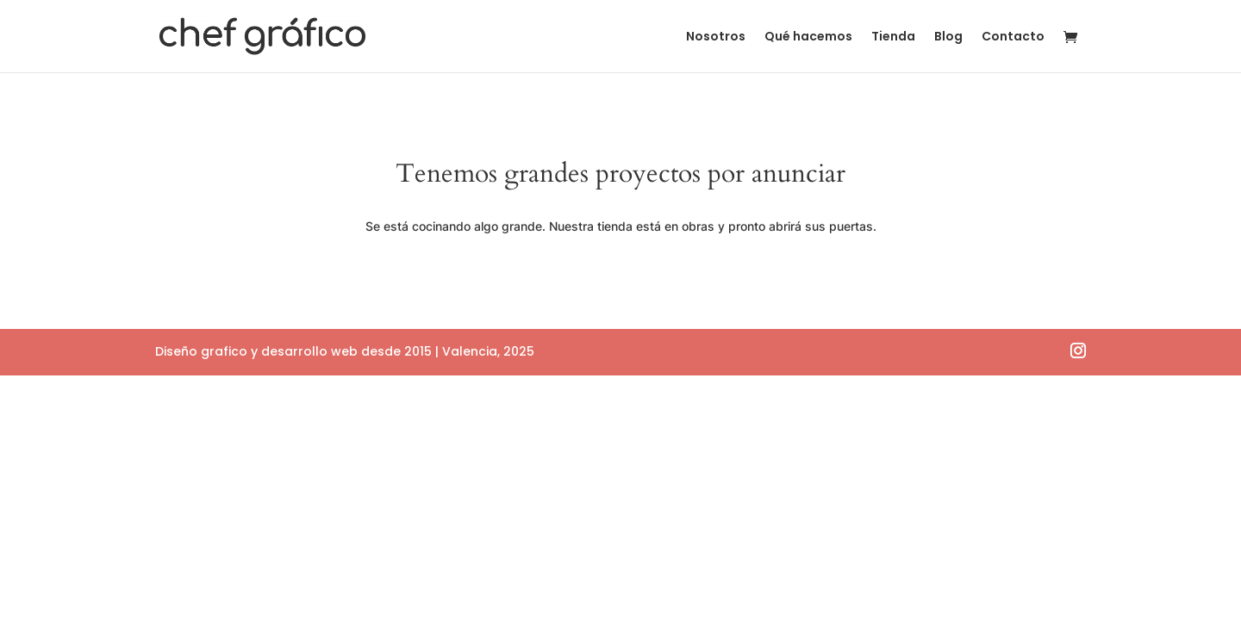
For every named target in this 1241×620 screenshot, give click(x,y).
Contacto (1013, 37)
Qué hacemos (808, 37)
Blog (948, 37)
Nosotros (715, 37)
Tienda (893, 37)
